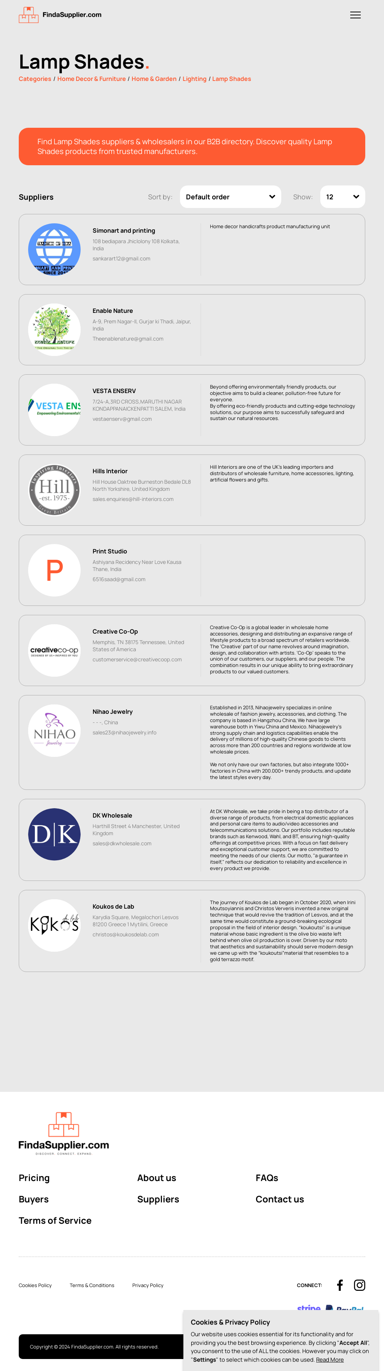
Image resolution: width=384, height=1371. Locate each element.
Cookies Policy (35, 1285)
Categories (35, 79)
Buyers (34, 1199)
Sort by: (160, 196)
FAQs (267, 1177)
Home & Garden (154, 79)
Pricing (34, 1177)
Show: (303, 196)
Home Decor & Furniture (91, 79)
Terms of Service (55, 1220)
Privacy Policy (148, 1285)
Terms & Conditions (92, 1285)
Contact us (280, 1199)
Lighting (195, 79)
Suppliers (158, 1199)
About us (156, 1177)
